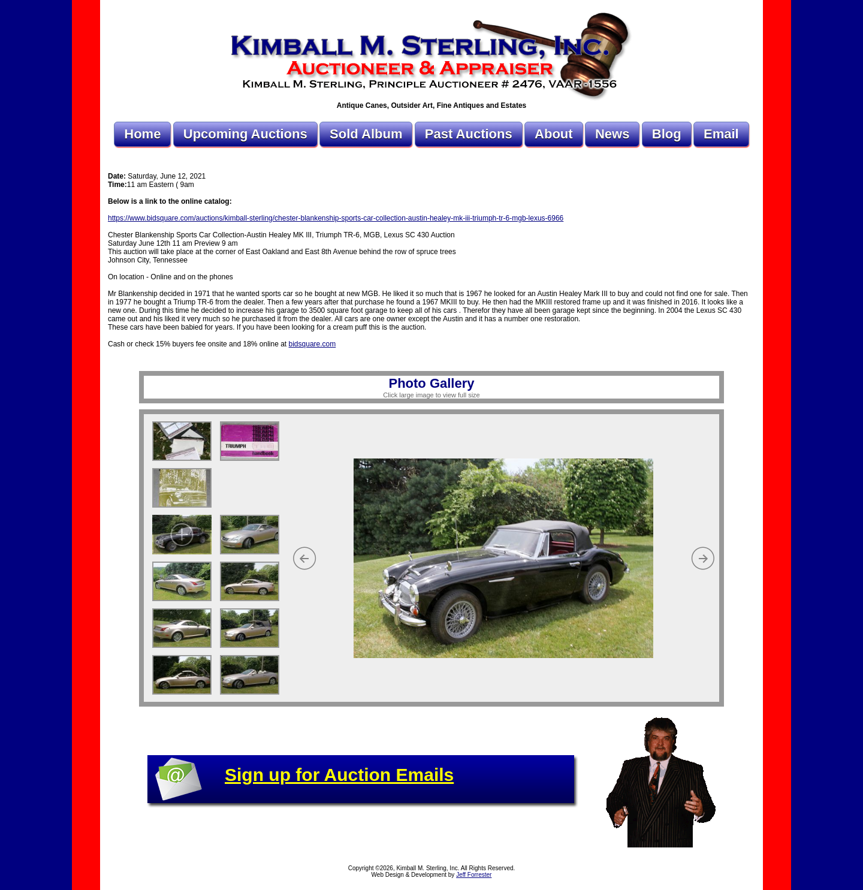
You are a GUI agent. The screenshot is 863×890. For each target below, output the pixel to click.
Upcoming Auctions (245, 133)
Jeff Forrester (473, 874)
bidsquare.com (312, 344)
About (554, 133)
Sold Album (366, 133)
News (612, 133)
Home (142, 133)
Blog (666, 133)
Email (721, 133)
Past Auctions (468, 133)
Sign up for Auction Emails (339, 775)
